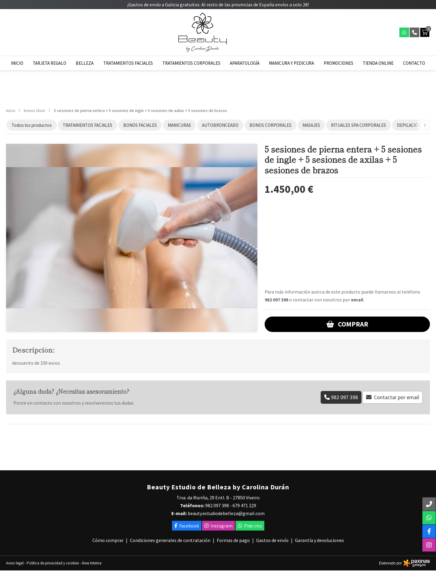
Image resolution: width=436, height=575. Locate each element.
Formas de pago (233, 540)
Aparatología (244, 63)
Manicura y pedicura (291, 63)
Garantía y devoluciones (319, 540)
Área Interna (91, 563)
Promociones (338, 63)
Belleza (85, 63)
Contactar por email (396, 397)
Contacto (414, 63)
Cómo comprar (108, 540)
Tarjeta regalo (49, 63)
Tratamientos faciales (128, 63)
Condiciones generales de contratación (170, 540)
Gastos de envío (272, 540)
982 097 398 (276, 300)
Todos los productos (32, 125)
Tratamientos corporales (191, 63)
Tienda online (378, 63)
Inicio (17, 63)
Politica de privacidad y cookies (53, 563)
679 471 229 (244, 505)
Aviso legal (15, 563)
